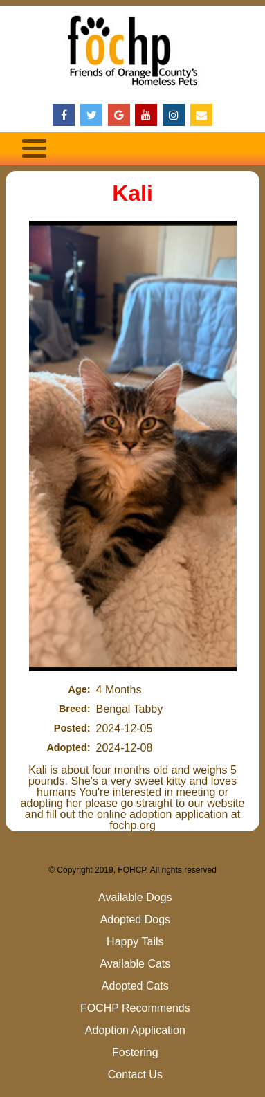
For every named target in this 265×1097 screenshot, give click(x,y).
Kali (132, 193)
